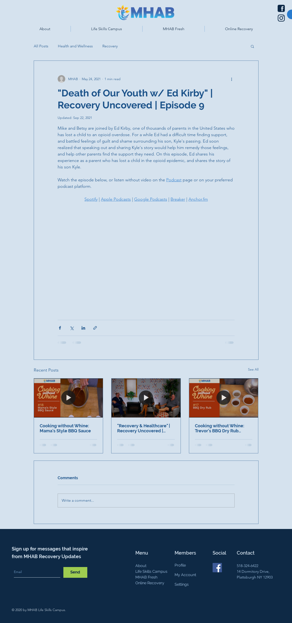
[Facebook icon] (281, 8)
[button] (45, 29)
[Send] (75, 572)
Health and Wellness (75, 46)
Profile (180, 565)
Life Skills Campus (151, 571)
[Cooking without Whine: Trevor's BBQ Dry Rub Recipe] (223, 397)
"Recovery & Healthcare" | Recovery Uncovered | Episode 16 (143, 428)
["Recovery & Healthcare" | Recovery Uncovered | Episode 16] (146, 397)
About (140, 565)
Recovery (110, 46)
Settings (182, 584)
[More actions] (232, 79)
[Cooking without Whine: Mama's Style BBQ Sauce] (68, 397)
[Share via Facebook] (60, 328)
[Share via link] (95, 328)
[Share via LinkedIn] (83, 328)
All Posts (41, 46)
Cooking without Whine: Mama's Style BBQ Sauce (65, 428)
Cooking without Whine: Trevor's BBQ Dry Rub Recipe (219, 428)
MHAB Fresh (146, 577)
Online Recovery (149, 583)
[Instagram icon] (281, 18)
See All (253, 369)
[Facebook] (217, 567)
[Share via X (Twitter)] (71, 328)
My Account (185, 575)
